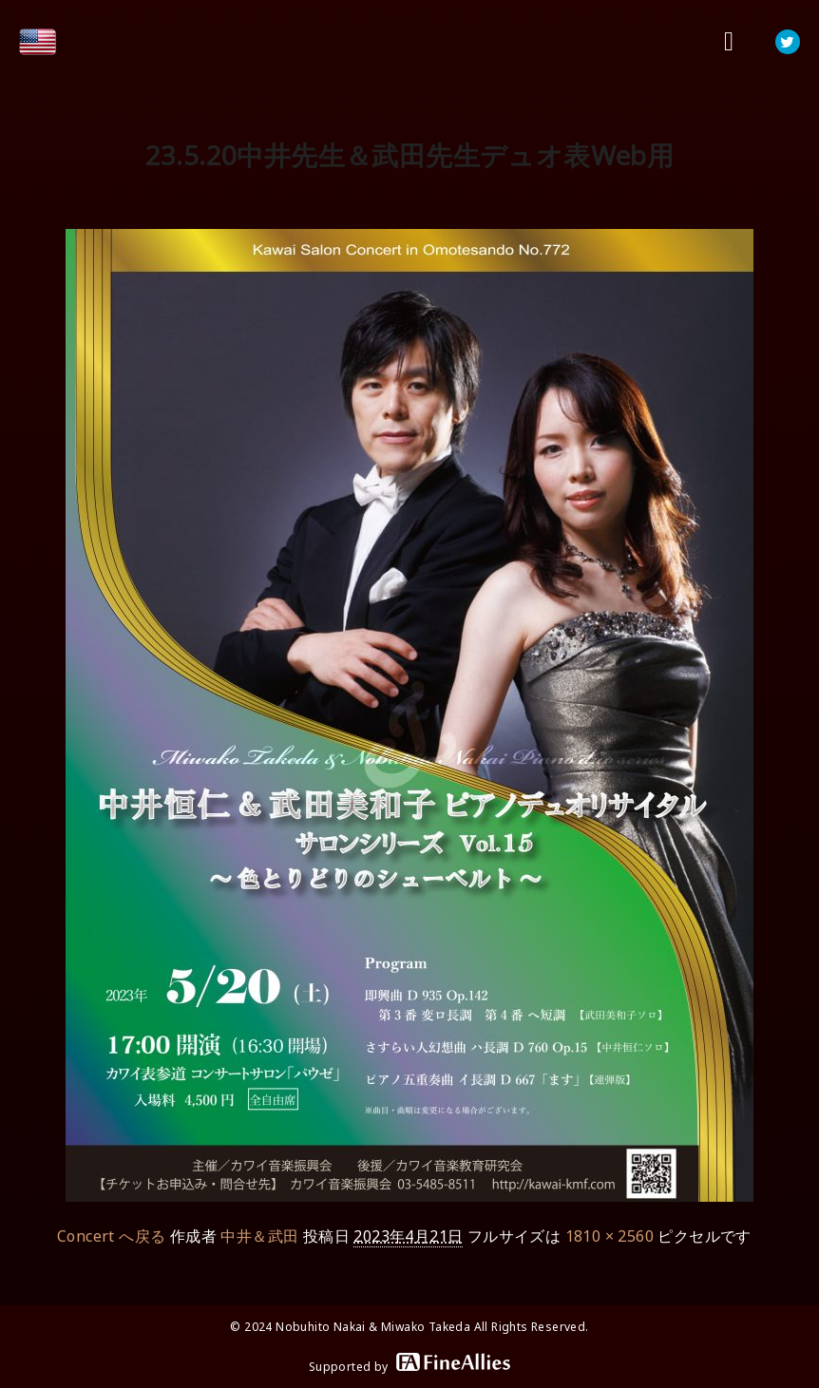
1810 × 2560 (609, 1236)
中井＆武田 (259, 1236)
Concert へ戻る (111, 1236)
